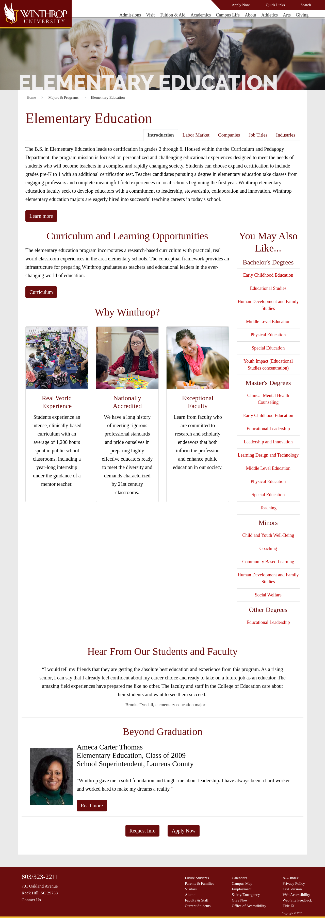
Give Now (240, 900)
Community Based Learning (268, 561)
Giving (302, 15)
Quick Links (275, 5)
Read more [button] (92, 805)
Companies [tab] (229, 135)
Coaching (268, 548)
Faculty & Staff (196, 900)
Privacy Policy (294, 883)
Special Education (268, 347)
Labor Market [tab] (196, 135)
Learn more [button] (41, 216)
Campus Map (242, 883)
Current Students (197, 906)
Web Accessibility (296, 895)
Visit (150, 15)
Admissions (130, 15)
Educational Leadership (268, 428)
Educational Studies (268, 288)
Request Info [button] (142, 830)
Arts (287, 15)
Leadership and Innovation (268, 441)
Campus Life (228, 15)
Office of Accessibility (249, 906)
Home (31, 97)
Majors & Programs (63, 97)
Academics (201, 15)
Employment (242, 889)
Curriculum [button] (41, 292)
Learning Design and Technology (268, 455)
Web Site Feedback (297, 900)
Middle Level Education (268, 321)
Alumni (191, 895)
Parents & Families (199, 883)
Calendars (239, 878)
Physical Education (268, 334)
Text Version (292, 889)
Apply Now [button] (184, 830)
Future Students (197, 878)
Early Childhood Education (268, 275)
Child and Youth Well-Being (268, 535)
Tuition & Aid (172, 15)
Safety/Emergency (246, 895)
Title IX (289, 906)
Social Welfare (268, 594)
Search (306, 5)
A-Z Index (291, 878)
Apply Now (241, 5)
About (250, 15)
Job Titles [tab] (258, 135)
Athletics (269, 15)
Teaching (268, 507)
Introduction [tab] (161, 135)
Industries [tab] (285, 135)
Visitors (191, 889)
